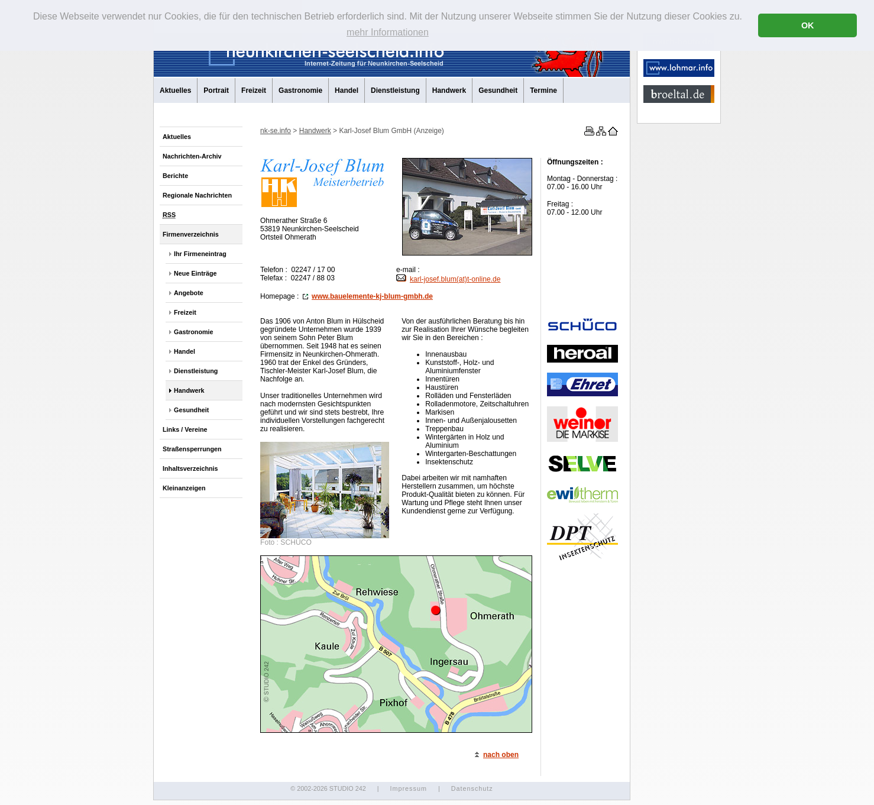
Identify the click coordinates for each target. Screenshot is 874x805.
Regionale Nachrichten (197, 195)
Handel (346, 90)
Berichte (175, 175)
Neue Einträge (195, 273)
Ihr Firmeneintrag (200, 253)
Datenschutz (472, 788)
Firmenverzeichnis (191, 234)
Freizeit (253, 90)
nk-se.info (275, 131)
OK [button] (807, 25)
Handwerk (449, 90)
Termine (543, 90)
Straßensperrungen (192, 448)
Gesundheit (497, 90)
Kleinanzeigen (184, 488)
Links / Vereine (185, 429)
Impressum (408, 788)
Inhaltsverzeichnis (190, 468)
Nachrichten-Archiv (192, 156)
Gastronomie (300, 90)
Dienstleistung (395, 90)
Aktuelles (175, 90)
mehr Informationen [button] (388, 32)
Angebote (188, 292)
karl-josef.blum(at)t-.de (448, 279)
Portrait (216, 90)
